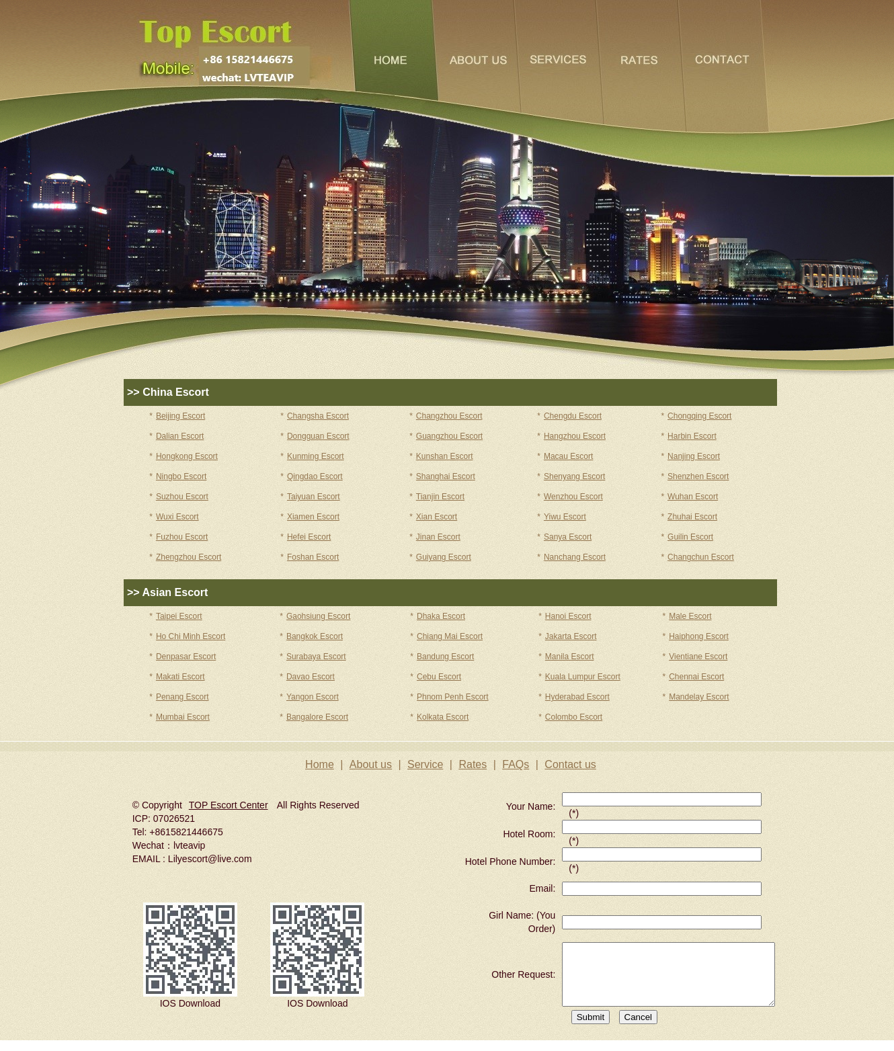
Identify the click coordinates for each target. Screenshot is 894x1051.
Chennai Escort (696, 676)
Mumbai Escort (183, 717)
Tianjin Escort (440, 496)
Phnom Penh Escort (453, 697)
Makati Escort (180, 676)
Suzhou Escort (182, 496)
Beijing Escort (180, 416)
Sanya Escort (568, 537)
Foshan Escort (313, 557)
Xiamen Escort (313, 516)
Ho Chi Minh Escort (190, 636)
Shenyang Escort (574, 476)
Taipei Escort (179, 616)
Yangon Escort (312, 697)
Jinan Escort (438, 537)
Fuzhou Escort (182, 537)
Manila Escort (569, 656)
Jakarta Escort (571, 636)
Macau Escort (568, 456)
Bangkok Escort (314, 636)
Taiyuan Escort (313, 496)
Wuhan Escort (692, 496)
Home (319, 764)
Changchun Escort (700, 557)
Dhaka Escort (441, 616)
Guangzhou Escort (449, 436)
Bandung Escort (445, 656)
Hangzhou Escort (575, 436)
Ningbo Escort (181, 476)
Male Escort (690, 616)
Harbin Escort (692, 436)
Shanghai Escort (445, 476)
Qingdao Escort (315, 476)
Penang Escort (182, 697)
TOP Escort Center (228, 805)
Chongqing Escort (699, 416)
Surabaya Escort (316, 656)
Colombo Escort (573, 717)
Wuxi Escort (177, 516)
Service (425, 764)
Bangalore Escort (317, 717)
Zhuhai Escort (692, 516)
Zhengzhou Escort (188, 557)
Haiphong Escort (699, 636)
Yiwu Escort (565, 516)
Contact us (570, 764)
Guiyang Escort (443, 557)
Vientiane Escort (698, 656)
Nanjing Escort (693, 456)
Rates (472, 764)
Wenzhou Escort (573, 496)
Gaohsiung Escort (318, 616)
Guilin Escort (690, 537)
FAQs (515, 764)
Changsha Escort (318, 416)
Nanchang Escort (575, 557)
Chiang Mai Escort (450, 636)
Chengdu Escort (573, 416)
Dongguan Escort (318, 436)
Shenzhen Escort (698, 476)
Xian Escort (436, 516)
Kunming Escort (315, 456)
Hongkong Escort (187, 456)
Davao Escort (310, 676)
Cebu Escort (439, 676)
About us (371, 764)
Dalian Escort (180, 436)
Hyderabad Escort (577, 697)
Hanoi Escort (568, 616)
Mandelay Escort (699, 697)
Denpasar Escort (186, 656)
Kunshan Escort (444, 456)
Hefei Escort (309, 537)
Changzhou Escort (449, 416)
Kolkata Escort (443, 717)
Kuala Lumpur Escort (582, 676)
